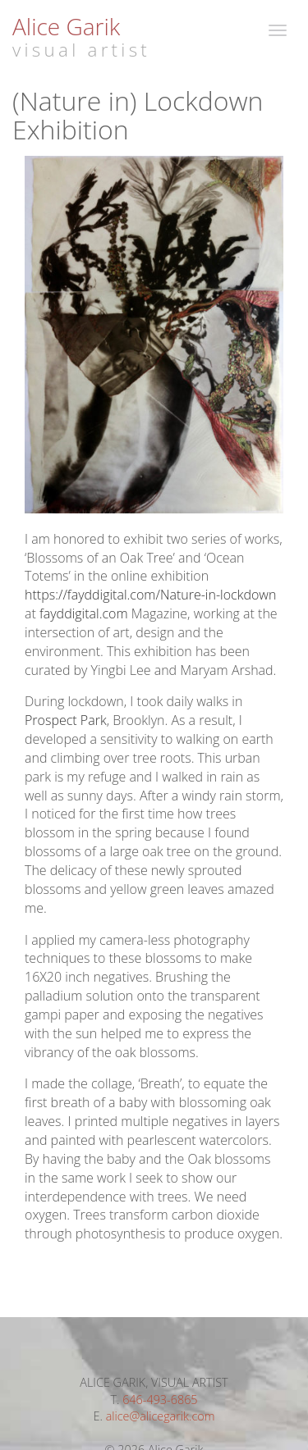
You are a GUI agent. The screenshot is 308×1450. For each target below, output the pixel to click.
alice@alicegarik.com (160, 1416)
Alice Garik (66, 26)
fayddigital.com (83, 613)
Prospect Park (66, 720)
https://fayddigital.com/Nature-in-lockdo (142, 595)
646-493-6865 (159, 1399)
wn (267, 595)
